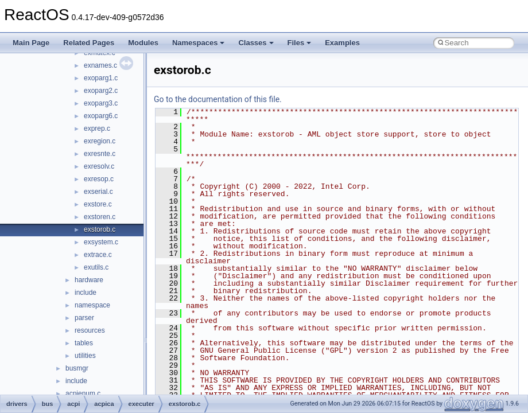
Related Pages (88, 42)
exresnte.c (99, 154)
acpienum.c (82, 393)
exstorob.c (99, 229)
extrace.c (98, 255)
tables (84, 343)
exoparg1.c (101, 78)
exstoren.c (99, 217)
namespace (92, 305)
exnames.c (100, 65)
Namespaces (198, 42)
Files (300, 42)
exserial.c (98, 192)
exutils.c (96, 267)
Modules (143, 42)
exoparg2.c (101, 91)
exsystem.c (101, 242)
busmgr (76, 368)
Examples (342, 42)
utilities (85, 356)
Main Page (31, 42)
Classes (255, 42)
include (85, 293)
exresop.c (99, 179)
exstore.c (98, 204)
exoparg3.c (101, 103)
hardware (89, 280)
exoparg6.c (101, 116)
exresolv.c (99, 166)
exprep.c (97, 128)
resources (90, 330)
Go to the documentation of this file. (218, 99)
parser (84, 318)
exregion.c (99, 141)
